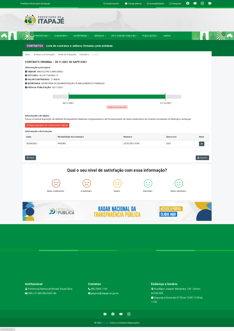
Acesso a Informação (44, 54)
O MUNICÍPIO (61, 36)
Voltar (30, 158)
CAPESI (166, 36)
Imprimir (202, 158)
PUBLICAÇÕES (150, 36)
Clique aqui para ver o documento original (47, 125)
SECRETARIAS (81, 36)
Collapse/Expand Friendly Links (7, 329)
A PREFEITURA (41, 36)
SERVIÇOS (100, 36)
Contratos (84, 54)
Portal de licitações (67, 54)
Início (27, 54)
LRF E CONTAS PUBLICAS (124, 36)
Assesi (105, 323)
